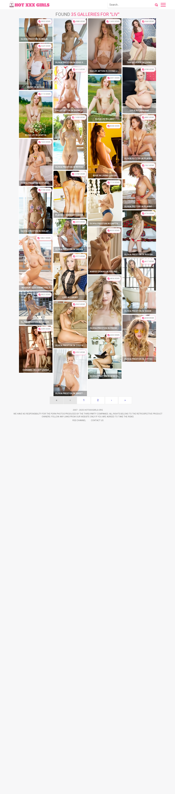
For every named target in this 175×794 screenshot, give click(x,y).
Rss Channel (79, 789)
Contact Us (97, 789)
